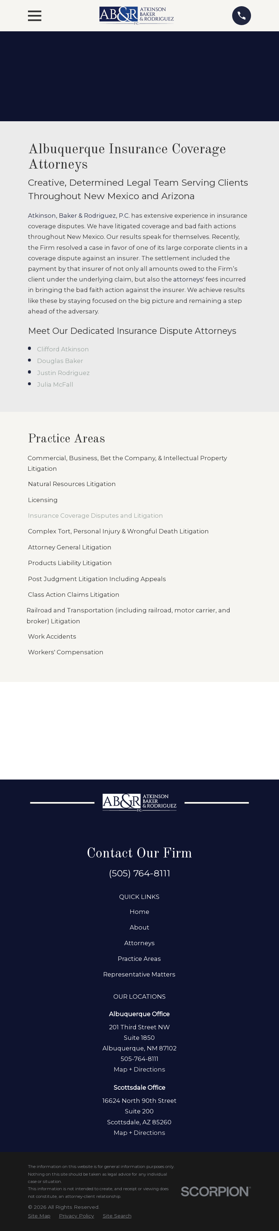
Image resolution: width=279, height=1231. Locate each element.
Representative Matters (139, 974)
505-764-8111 (139, 1058)
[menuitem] (139, 463)
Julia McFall (55, 384)
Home (139, 911)
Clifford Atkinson (63, 349)
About (139, 927)
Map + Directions (139, 1069)
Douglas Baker (60, 360)
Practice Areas (139, 958)
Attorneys (139, 943)
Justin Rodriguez (63, 372)
